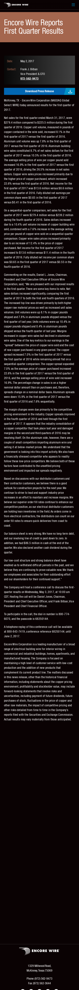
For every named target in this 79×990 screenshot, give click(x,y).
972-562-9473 (29, 78)
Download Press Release (39, 91)
